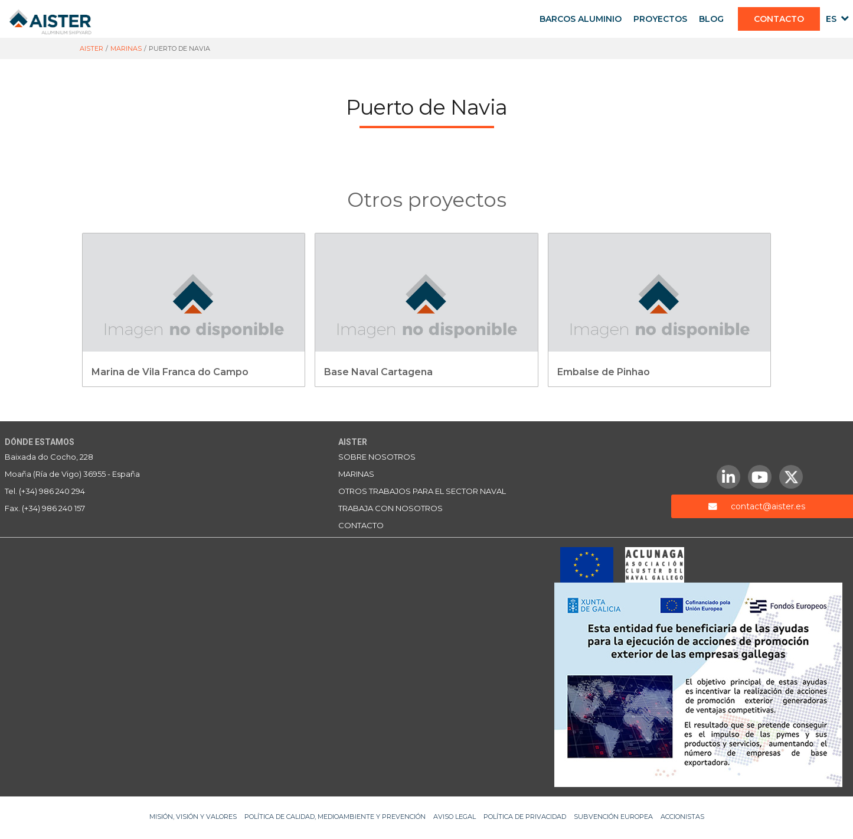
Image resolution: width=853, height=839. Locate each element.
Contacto (361, 525)
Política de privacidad (524, 816)
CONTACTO (779, 19)
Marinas (356, 474)
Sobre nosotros (377, 456)
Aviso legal (454, 816)
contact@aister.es (768, 506)
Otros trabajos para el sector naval (422, 491)
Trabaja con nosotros (390, 508)
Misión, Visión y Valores (193, 816)
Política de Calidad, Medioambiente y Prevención (335, 816)
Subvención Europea (613, 816)
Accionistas (682, 816)
